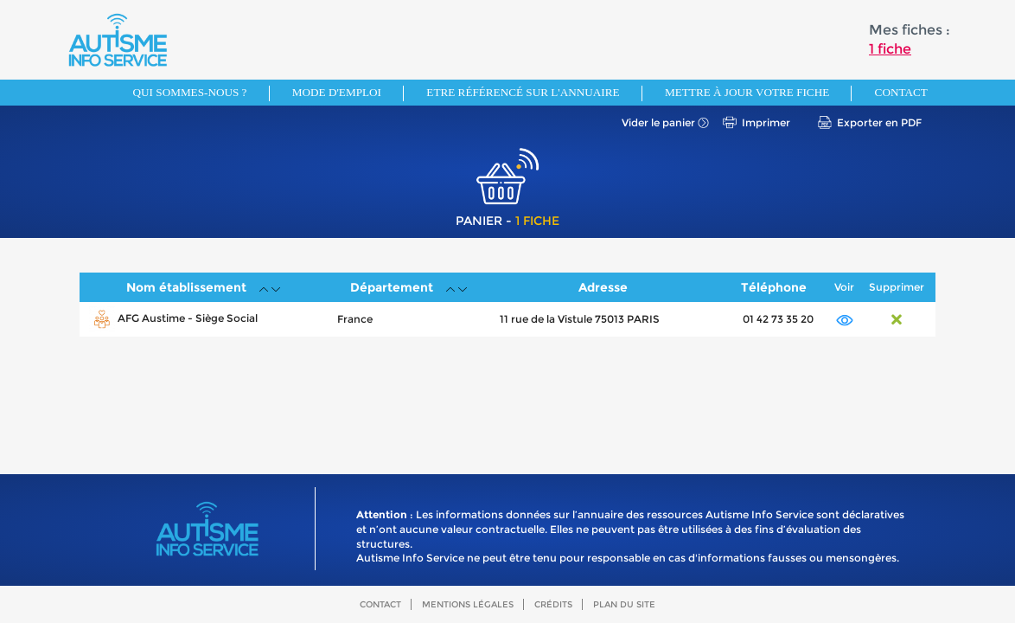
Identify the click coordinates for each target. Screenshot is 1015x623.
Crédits (553, 604)
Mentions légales (468, 604)
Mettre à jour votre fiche (747, 92)
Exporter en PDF (879, 122)
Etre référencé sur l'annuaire (522, 92)
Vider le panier (658, 122)
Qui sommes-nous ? (190, 92)
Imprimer (766, 122)
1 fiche (890, 49)
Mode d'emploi (336, 92)
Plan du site (624, 604)
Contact (901, 92)
